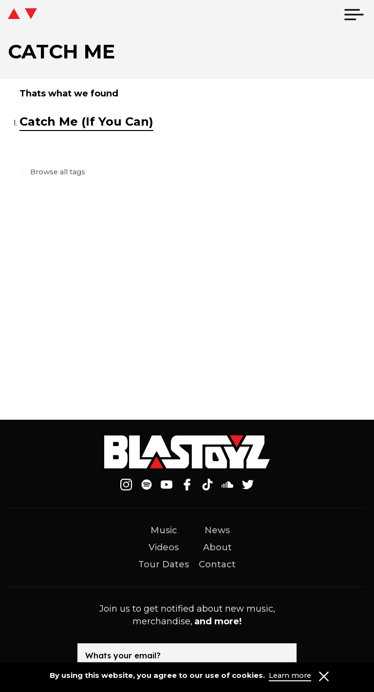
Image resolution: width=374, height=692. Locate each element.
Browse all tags (56, 172)
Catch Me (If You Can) (86, 121)
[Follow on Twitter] (248, 484)
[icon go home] (22, 14)
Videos (164, 547)
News (217, 530)
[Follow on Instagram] (126, 484)
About (217, 547)
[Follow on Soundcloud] (227, 484)
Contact (217, 564)
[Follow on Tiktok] (207, 484)
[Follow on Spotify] (146, 484)
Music (163, 530)
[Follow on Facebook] (187, 484)
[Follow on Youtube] (167, 484)
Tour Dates (163, 564)
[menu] (354, 14)
